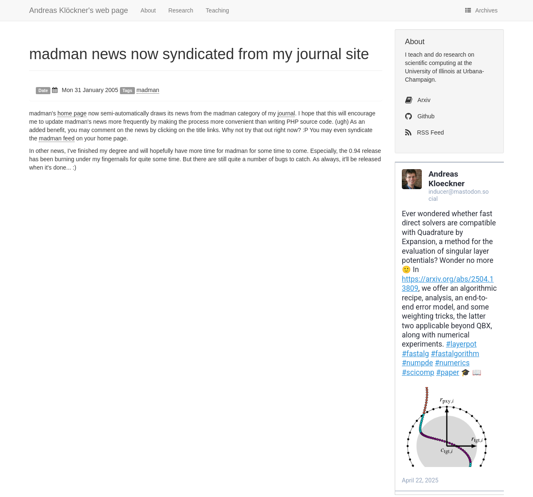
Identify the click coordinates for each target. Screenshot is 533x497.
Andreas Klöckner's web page (78, 10)
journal (286, 113)
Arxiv (418, 100)
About (148, 10)
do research (451, 54)
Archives (481, 10)
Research (180, 10)
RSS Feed (424, 132)
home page (72, 113)
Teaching (217, 10)
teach (415, 54)
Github (420, 116)
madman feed (57, 138)
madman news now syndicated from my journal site (199, 53)
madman (148, 90)
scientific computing (430, 63)
